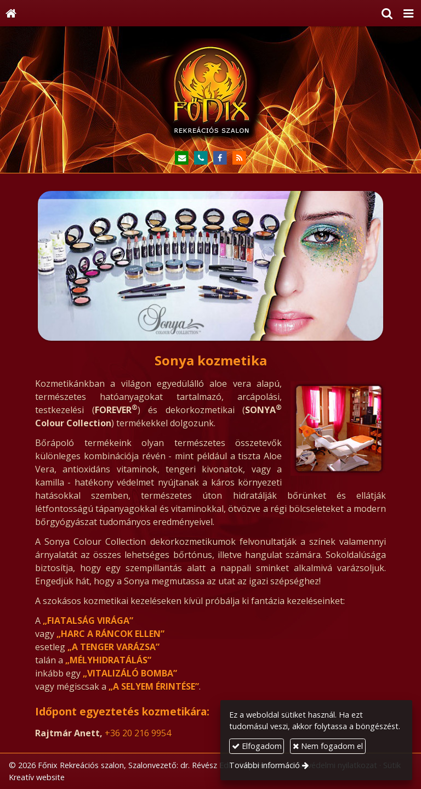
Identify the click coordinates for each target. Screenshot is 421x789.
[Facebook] (220, 158)
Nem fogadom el (328, 746)
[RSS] (239, 158)
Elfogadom (257, 746)
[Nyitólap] (11, 13)
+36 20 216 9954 (138, 733)
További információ (264, 765)
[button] (408, 13)
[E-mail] (182, 158)
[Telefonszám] (201, 158)
